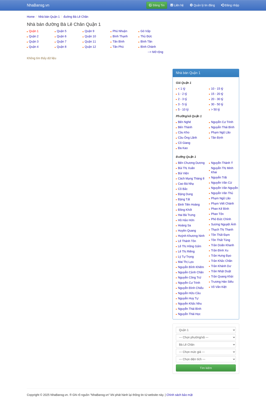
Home (31, 16)
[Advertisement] (206, 41)
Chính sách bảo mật (180, 394)
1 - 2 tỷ (182, 93)
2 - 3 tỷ (182, 99)
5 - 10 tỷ (183, 109)
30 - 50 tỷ (217, 104)
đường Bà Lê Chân (75, 16)
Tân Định (217, 137)
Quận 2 (34, 36)
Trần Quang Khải (222, 276)
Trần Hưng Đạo (221, 255)
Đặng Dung (185, 194)
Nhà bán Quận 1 (49, 16)
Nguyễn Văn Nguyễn (224, 187)
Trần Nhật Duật (221, 271)
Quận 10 (90, 36)
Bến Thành (185, 127)
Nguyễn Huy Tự (188, 298)
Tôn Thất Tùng (220, 240)
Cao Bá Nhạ (186, 183)
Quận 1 (34, 31)
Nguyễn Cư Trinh (222, 122)
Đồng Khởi (185, 209)
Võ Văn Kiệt (218, 287)
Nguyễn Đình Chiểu (191, 288)
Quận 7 (61, 41)
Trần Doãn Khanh (222, 245)
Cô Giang (184, 142)
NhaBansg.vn (38, 5)
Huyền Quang (187, 230)
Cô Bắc (183, 189)
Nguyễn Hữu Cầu (189, 293)
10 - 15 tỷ (217, 88)
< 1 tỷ (181, 88)
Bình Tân (146, 41)
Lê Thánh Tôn (187, 241)
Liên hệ (177, 5)
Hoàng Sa (184, 225)
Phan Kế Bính (220, 208)
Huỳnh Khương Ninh (191, 235)
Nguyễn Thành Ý (222, 162)
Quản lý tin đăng (202, 5)
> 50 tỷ (215, 109)
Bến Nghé (184, 122)
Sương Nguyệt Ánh (223, 224)
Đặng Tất (184, 199)
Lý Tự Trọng (186, 256)
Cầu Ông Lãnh (187, 137)
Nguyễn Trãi (219, 177)
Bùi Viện (183, 173)
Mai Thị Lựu (186, 261)
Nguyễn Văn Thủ (222, 193)
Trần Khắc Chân (221, 260)
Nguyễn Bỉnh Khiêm (191, 267)
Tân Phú (118, 46)
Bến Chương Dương (191, 162)
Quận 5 (61, 31)
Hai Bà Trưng (186, 215)
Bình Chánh (148, 46)
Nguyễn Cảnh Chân (191, 272)
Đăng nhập (230, 5)
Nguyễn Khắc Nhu (190, 303)
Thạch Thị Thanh (222, 229)
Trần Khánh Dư (221, 266)
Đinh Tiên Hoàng (189, 204)
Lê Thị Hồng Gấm (189, 246)
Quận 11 (90, 41)
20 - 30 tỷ (217, 99)
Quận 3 (34, 41)
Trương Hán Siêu (222, 281)
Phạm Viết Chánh (222, 203)
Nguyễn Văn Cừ (221, 182)
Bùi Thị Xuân (186, 168)
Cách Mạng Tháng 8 (191, 178)
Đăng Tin (156, 5)
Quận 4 (34, 46)
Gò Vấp (145, 31)
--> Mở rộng (155, 52)
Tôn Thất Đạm (220, 234)
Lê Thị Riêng (186, 251)
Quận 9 (89, 31)
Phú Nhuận (120, 31)
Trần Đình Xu (219, 250)
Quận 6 (61, 36)
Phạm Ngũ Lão (221, 132)
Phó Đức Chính (221, 219)
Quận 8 (61, 46)
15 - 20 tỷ (217, 93)
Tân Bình (118, 41)
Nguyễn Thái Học (189, 314)
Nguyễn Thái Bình (222, 127)
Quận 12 (90, 46)
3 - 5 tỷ (182, 104)
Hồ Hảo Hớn (186, 220)
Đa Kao (183, 148)
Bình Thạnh (120, 36)
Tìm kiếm (206, 368)
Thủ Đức (146, 36)
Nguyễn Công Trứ (189, 277)
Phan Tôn (217, 214)
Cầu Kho (183, 132)
